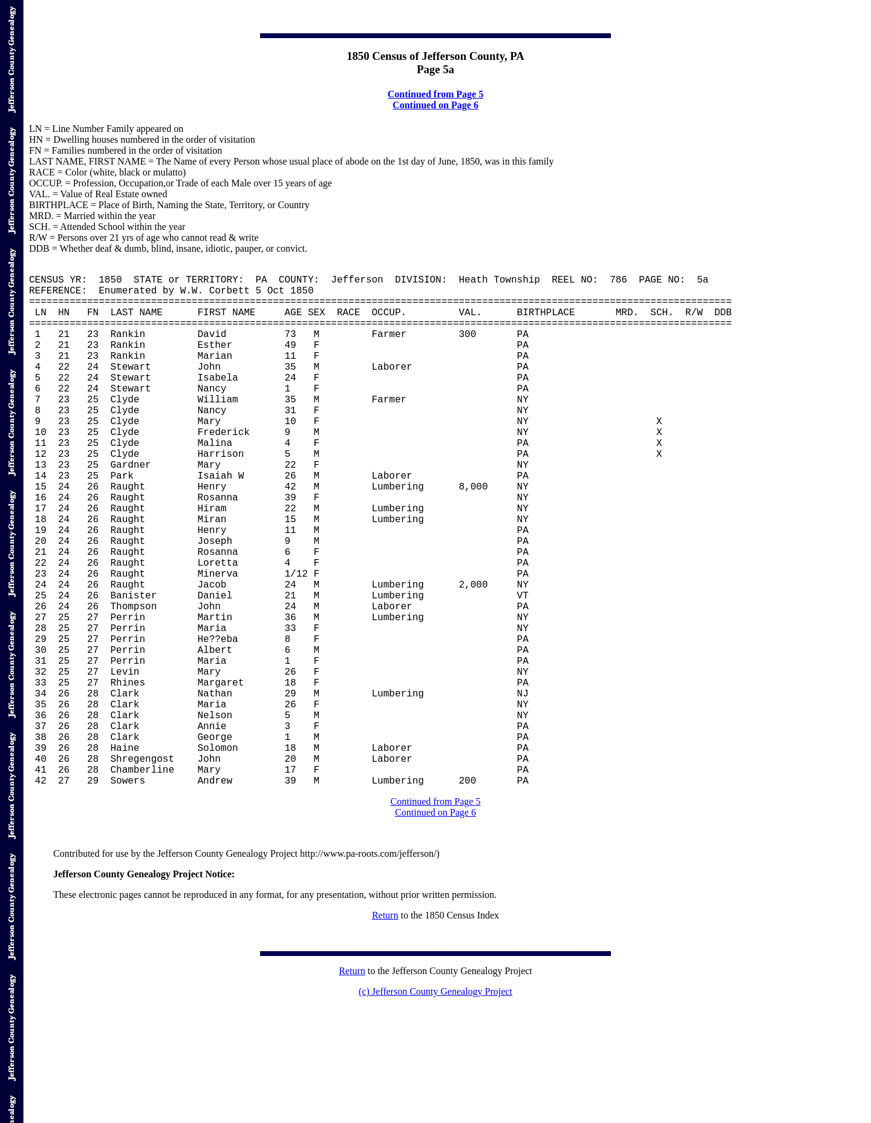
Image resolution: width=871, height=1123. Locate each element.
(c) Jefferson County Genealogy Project (435, 1107)
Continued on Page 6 (435, 105)
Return (385, 1031)
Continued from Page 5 (435, 94)
